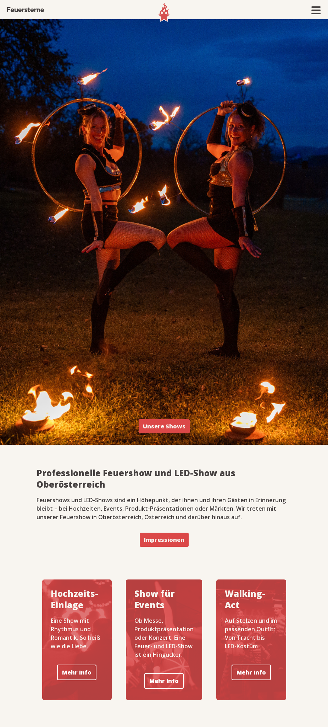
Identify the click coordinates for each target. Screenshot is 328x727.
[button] (316, 10)
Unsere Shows (164, 426)
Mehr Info (76, 672)
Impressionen (164, 540)
